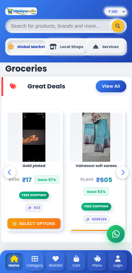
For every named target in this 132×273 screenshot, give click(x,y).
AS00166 (96, 219)
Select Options (34, 223)
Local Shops (66, 46)
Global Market (26, 46)
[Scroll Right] (122, 172)
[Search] (118, 26)
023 (34, 208)
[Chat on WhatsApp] (116, 234)
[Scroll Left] (9, 172)
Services (106, 46)
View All (111, 86)
